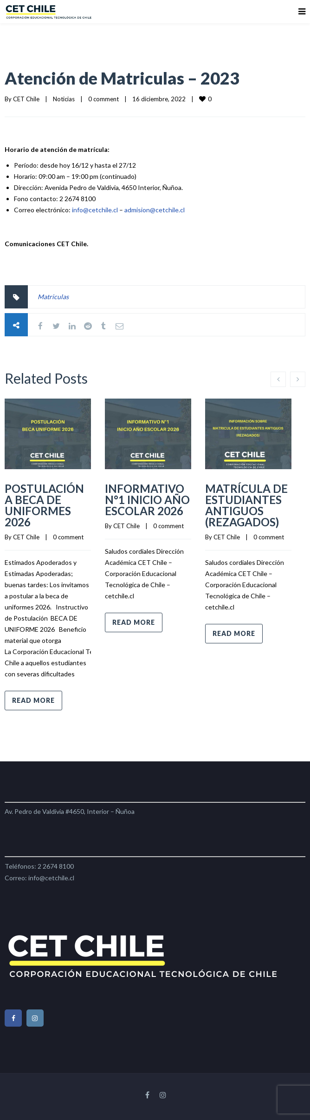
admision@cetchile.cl (154, 210)
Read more (33, 700)
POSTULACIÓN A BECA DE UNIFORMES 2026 (44, 505)
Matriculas (53, 297)
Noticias (64, 99)
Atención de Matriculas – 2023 (122, 78)
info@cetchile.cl (95, 210)
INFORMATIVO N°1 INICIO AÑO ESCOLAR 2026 (147, 499)
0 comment (103, 99)
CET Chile (26, 99)
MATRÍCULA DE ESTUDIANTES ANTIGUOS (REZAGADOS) (246, 505)
